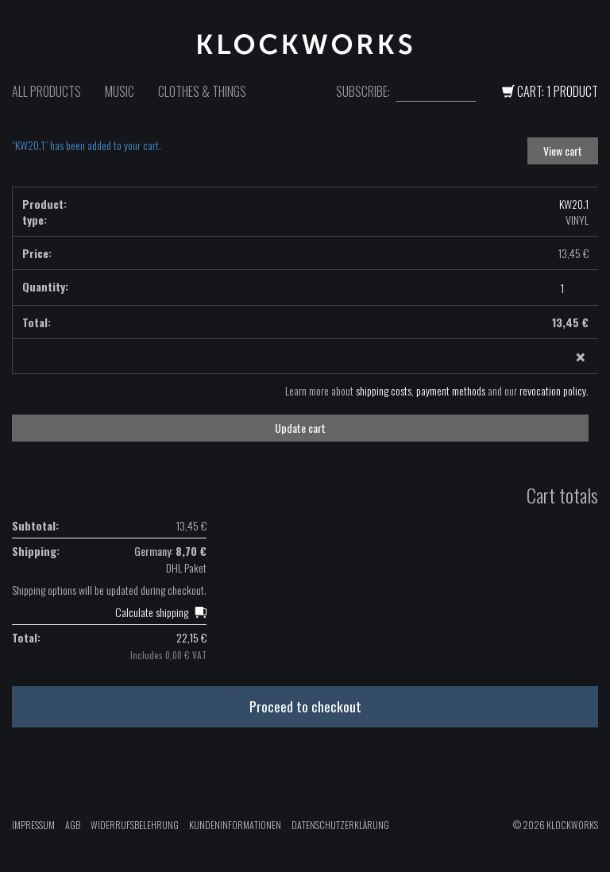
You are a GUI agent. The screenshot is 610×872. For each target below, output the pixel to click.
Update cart (300, 427)
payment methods (450, 390)
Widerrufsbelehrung (135, 824)
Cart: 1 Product (550, 91)
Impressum (33, 824)
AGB (72, 824)
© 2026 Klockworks (555, 824)
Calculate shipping (151, 612)
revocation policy (552, 390)
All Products (46, 91)
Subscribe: (363, 92)
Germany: (170, 550)
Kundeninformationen (235, 824)
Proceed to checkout (305, 706)
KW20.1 (574, 203)
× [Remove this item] (580, 357)
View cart (562, 150)
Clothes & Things (202, 91)
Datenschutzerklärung (340, 824)
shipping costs (383, 390)
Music (119, 91)
